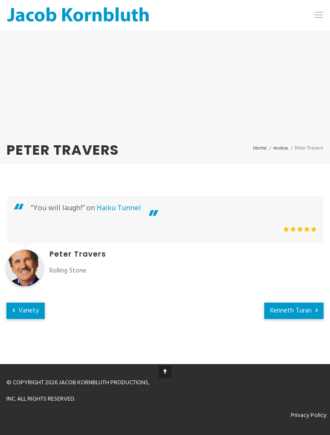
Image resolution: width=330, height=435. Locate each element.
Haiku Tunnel (119, 208)
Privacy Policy (309, 415)
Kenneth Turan (294, 311)
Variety (25, 311)
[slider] (300, 229)
